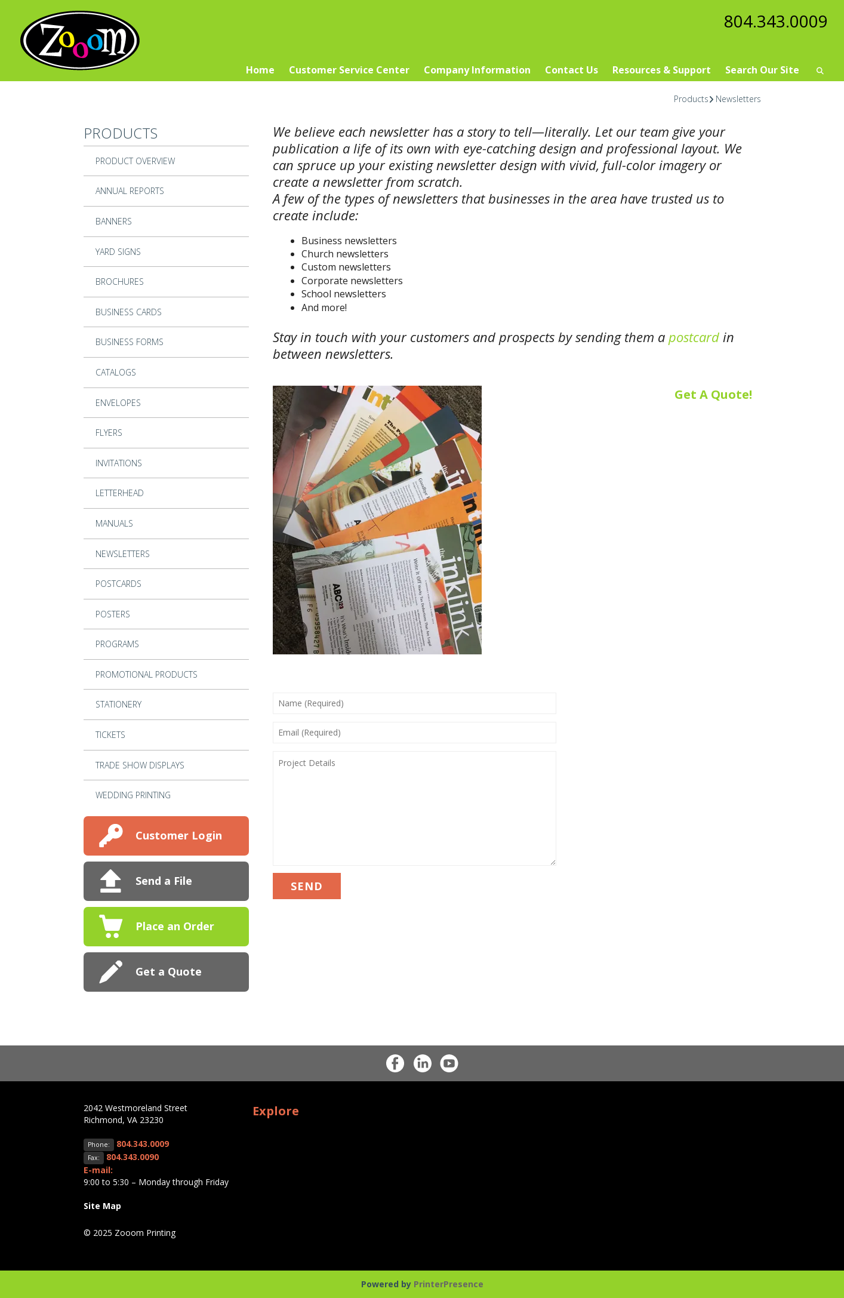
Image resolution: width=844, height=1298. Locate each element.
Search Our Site (762, 69)
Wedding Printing (133, 795)
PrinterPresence (448, 1284)
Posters (113, 614)
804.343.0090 (132, 1156)
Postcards (118, 583)
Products (691, 98)
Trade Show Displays (140, 765)
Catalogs (116, 372)
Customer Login (178, 835)
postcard (694, 337)
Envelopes (118, 402)
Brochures (120, 281)
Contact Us (571, 69)
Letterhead (120, 493)
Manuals (114, 523)
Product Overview (135, 161)
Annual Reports (130, 190)
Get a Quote (168, 971)
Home (260, 69)
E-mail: (98, 1170)
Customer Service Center (349, 69)
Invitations (119, 463)
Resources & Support (661, 69)
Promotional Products (147, 674)
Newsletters (738, 98)
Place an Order (174, 926)
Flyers (109, 432)
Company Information (477, 69)
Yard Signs (118, 251)
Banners (114, 221)
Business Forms (130, 341)
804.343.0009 (776, 21)
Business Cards (129, 312)
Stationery (118, 704)
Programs (117, 644)
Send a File (163, 880)
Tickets (110, 734)
